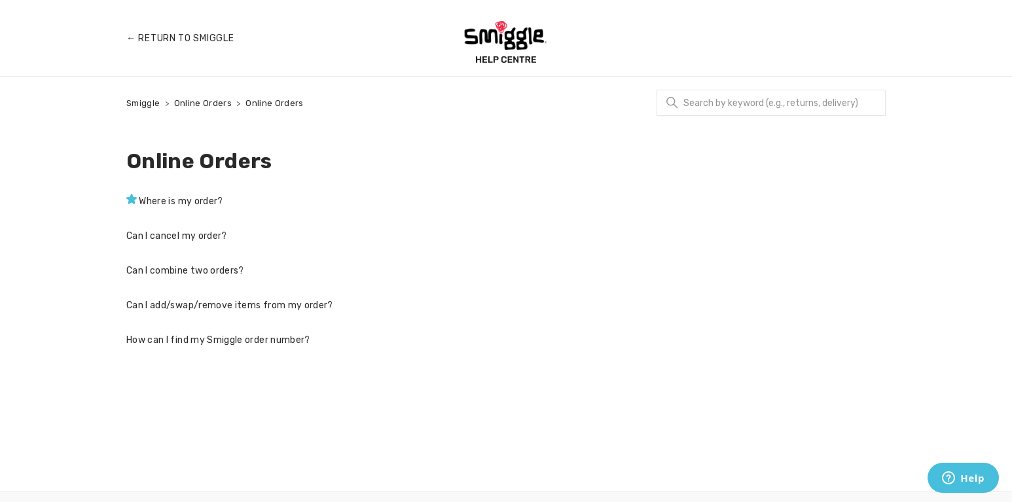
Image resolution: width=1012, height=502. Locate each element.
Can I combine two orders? (185, 270)
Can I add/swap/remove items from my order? (229, 305)
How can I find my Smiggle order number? (218, 340)
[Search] (771, 103)
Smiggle (143, 103)
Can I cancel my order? (176, 236)
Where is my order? (181, 201)
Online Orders (203, 103)
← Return (180, 38)
